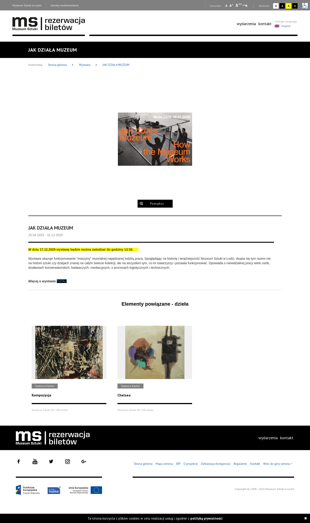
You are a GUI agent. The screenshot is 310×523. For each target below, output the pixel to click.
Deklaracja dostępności (216, 464)
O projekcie (191, 464)
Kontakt (255, 464)
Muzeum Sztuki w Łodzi (26, 5)
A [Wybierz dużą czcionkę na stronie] (239, 5)
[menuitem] (246, 23)
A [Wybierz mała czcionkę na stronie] (226, 6)
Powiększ (157, 204)
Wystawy (85, 65)
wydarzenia (246, 23)
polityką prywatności (206, 518)
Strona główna (57, 65)
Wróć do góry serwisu (278, 464)
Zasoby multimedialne (64, 5)
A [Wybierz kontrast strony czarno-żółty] (295, 5)
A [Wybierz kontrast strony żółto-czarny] (288, 5)
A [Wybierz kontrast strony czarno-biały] (282, 5)
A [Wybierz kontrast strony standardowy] (276, 5)
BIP (178, 464)
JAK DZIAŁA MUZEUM (116, 65)
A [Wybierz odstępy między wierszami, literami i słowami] (247, 6)
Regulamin (240, 464)
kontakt (265, 23)
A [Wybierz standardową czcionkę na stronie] (231, 5)
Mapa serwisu (164, 464)
